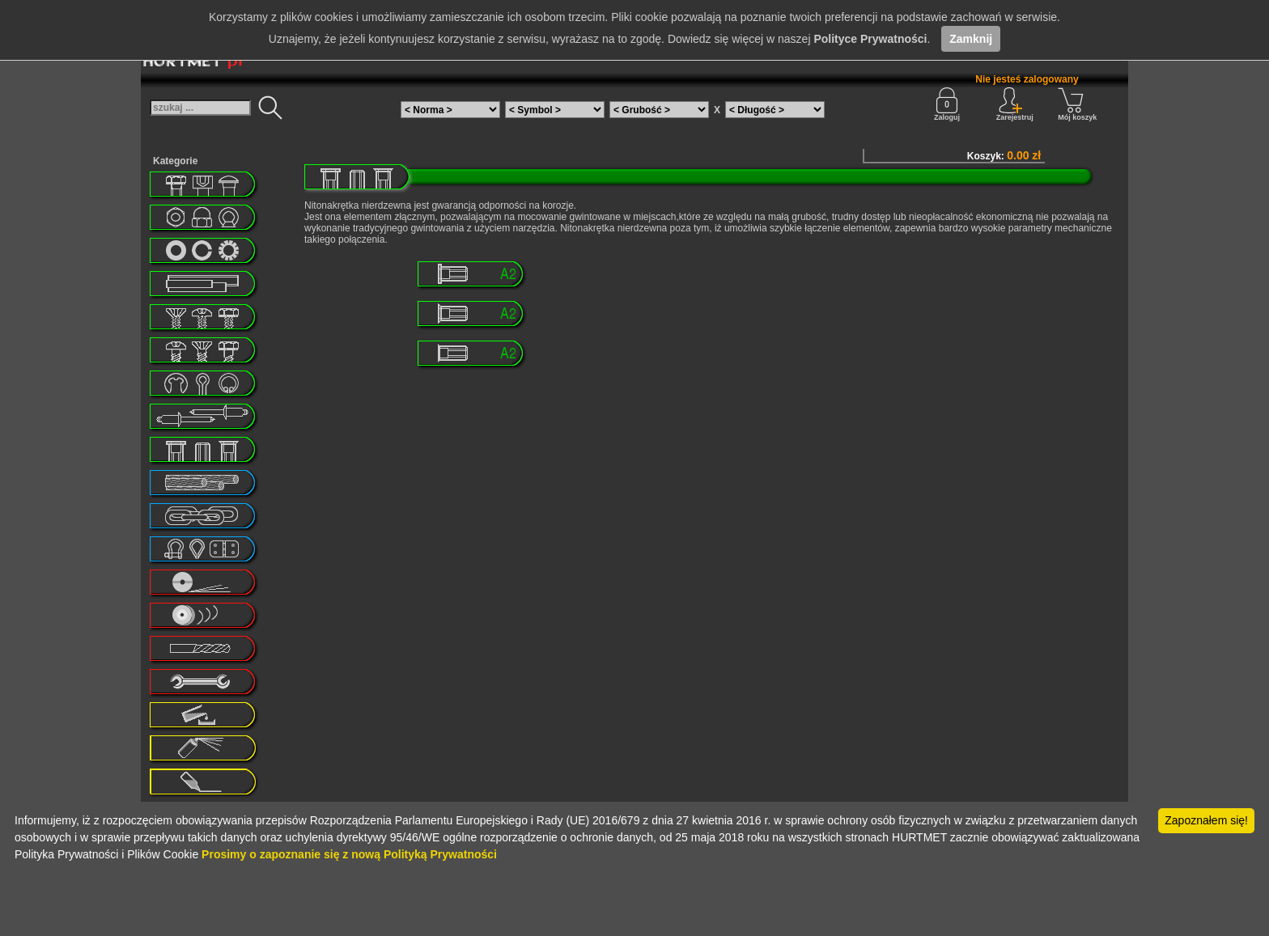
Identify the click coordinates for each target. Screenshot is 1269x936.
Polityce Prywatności (870, 38)
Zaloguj (947, 104)
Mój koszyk (1077, 104)
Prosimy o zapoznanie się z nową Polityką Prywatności (349, 854)
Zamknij (970, 38)
